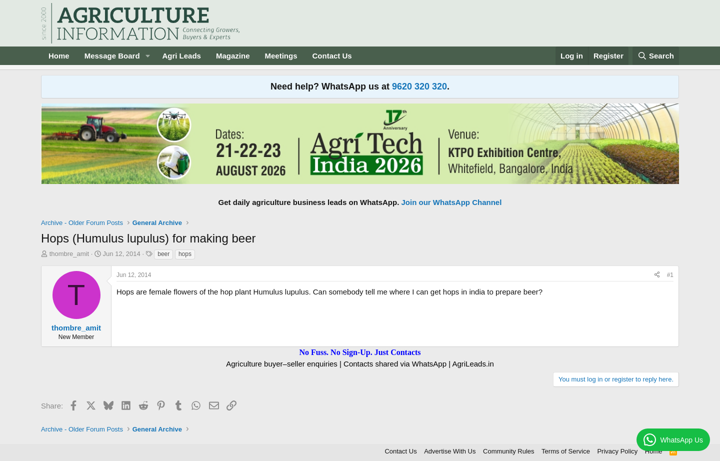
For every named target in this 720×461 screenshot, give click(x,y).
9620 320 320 (419, 87)
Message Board (112, 56)
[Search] (656, 55)
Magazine (233, 56)
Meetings (280, 56)
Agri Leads (181, 56)
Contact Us (332, 56)
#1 (670, 275)
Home (59, 56)
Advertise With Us (450, 451)
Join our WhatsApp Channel (452, 202)
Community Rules (508, 451)
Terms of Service (566, 451)
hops (185, 254)
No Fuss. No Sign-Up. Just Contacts (359, 352)
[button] (147, 55)
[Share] (657, 275)
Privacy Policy (617, 451)
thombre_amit (69, 254)
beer (164, 254)
